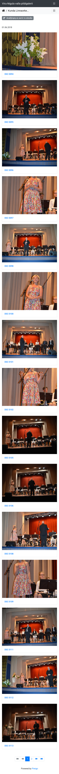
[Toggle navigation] (54, 3)
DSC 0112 (9, 697)
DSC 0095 (9, 122)
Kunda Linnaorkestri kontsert (18, 10)
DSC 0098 (9, 266)
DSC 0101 (9, 362)
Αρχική (3, 11)
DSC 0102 (9, 409)
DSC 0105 (9, 458)
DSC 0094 (9, 74)
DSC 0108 (9, 554)
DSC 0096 (9, 170)
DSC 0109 (9, 601)
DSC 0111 (9, 649)
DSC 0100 (9, 314)
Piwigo (35, 768)
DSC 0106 (9, 506)
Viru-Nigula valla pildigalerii (17, 3)
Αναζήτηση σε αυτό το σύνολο (17, 18)
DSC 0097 (9, 218)
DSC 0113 (9, 746)
